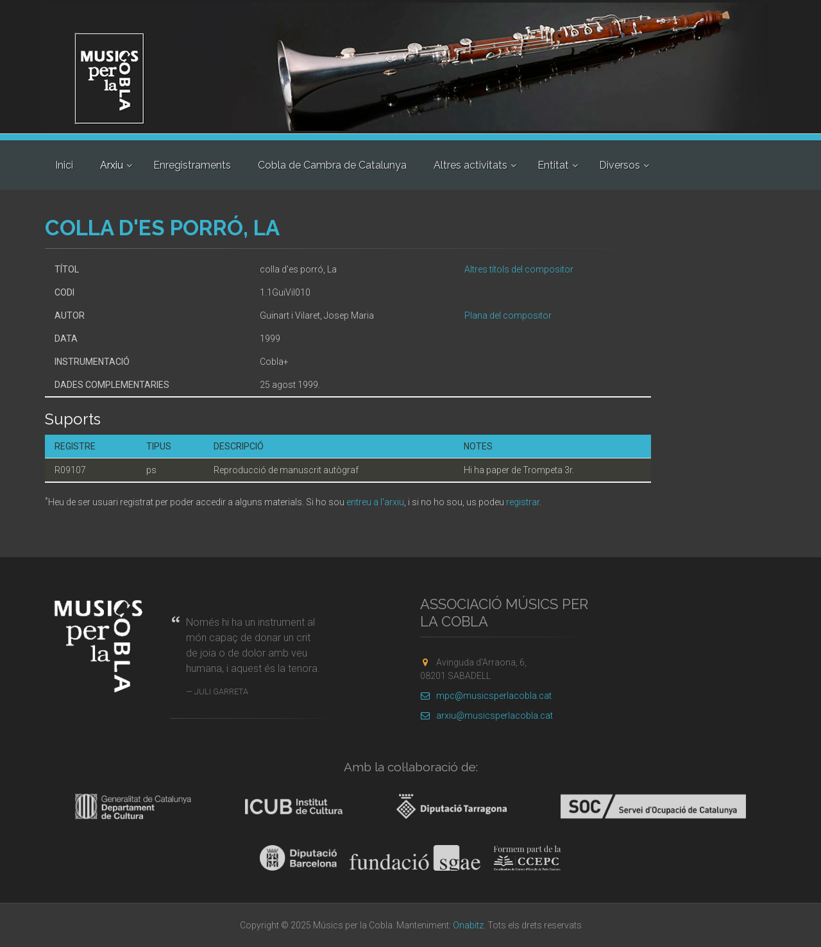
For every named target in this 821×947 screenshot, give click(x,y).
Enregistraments (192, 165)
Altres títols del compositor (518, 269)
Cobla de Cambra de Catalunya (332, 165)
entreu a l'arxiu (375, 502)
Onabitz (468, 925)
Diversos (619, 165)
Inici (64, 165)
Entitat (553, 165)
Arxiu (111, 165)
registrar (522, 502)
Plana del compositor (508, 315)
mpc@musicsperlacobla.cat (486, 696)
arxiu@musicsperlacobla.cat (486, 715)
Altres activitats (470, 165)
